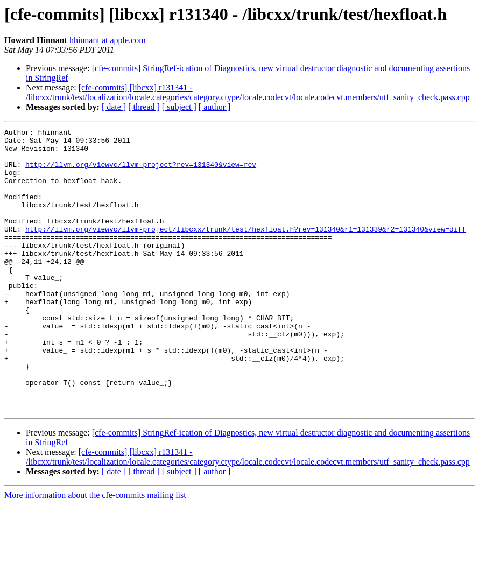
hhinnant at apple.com (107, 40)
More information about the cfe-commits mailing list (95, 551)
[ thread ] (144, 106)
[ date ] (114, 106)
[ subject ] (179, 106)
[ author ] (215, 106)
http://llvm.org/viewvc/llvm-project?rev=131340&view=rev (140, 172)
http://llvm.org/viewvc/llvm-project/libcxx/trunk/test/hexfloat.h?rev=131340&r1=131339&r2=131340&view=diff (245, 250)
